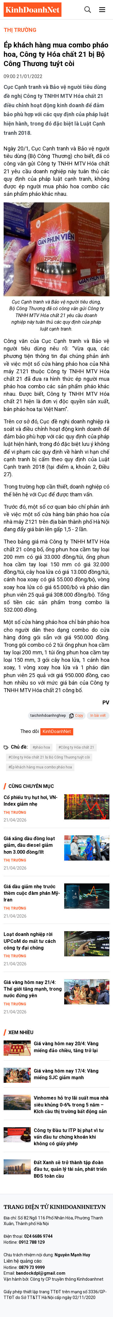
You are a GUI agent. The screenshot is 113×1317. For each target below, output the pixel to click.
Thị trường (20, 30)
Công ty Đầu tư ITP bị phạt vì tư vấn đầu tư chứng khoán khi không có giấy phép (69, 1137)
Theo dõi (29, 731)
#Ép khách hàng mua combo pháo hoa (40, 767)
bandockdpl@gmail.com (40, 1273)
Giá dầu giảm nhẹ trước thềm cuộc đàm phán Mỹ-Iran (32, 893)
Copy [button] (76, 715)
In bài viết (98, 715)
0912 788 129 (32, 1242)
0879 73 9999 (32, 1267)
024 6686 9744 (38, 1236)
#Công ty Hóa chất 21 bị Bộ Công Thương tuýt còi (49, 757)
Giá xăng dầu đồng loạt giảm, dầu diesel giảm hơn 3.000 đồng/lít (29, 845)
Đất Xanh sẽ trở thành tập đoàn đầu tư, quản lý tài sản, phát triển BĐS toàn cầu (70, 1169)
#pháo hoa (41, 747)
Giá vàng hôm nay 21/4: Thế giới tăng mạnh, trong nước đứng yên (33, 989)
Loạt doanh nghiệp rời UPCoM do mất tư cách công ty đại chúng (30, 941)
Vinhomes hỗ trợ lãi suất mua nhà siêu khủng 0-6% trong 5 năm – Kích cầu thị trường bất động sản (71, 1104)
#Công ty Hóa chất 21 (76, 747)
